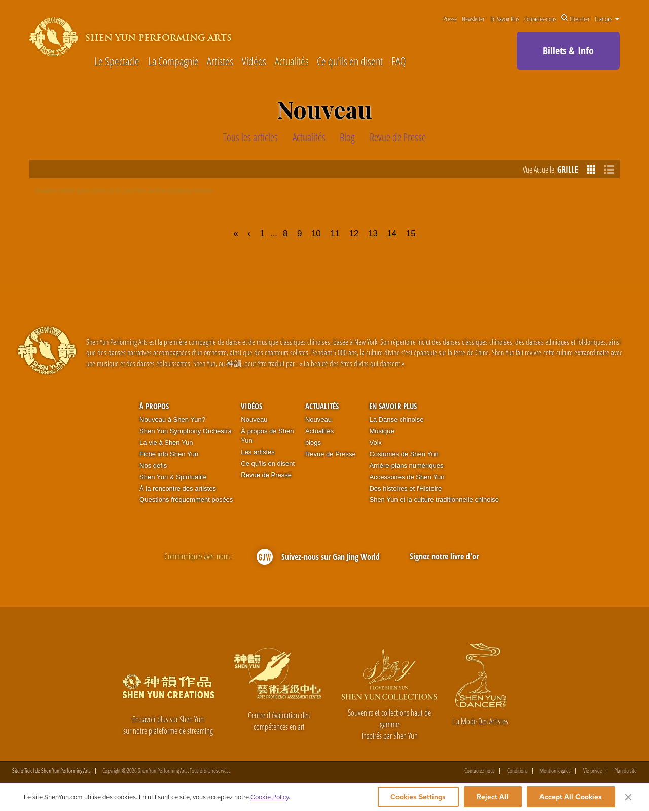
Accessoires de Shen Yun (406, 477)
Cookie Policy (269, 796)
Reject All (493, 797)
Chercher (575, 19)
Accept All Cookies (570, 797)
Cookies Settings (417, 797)
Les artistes (257, 452)
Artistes (220, 61)
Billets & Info (568, 50)
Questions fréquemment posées (186, 499)
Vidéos (254, 61)
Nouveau (254, 419)
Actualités (292, 61)
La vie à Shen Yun (166, 442)
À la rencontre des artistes (177, 488)
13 (373, 234)
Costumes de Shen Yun (403, 454)
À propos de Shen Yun (267, 436)
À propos (154, 406)
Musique (381, 431)
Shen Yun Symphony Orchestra (185, 431)
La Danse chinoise (396, 419)
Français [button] (607, 19)
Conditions (517, 771)
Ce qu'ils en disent (350, 61)
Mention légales (555, 771)
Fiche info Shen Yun (168, 454)
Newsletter (473, 19)
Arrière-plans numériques (406, 465)
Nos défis (153, 465)
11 (335, 234)
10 (316, 234)
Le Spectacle (116, 61)
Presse (450, 19)
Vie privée (592, 771)
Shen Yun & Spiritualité (173, 477)
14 (391, 234)
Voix (375, 442)
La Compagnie (173, 61)
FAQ (398, 61)
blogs (313, 442)
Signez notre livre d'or (444, 556)
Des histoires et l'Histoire (405, 488)
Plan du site (625, 771)
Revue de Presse (266, 475)
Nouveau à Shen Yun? (172, 419)
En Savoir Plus (504, 19)
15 (411, 234)
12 (354, 234)
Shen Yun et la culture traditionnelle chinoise (434, 499)
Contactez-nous (540, 19)
